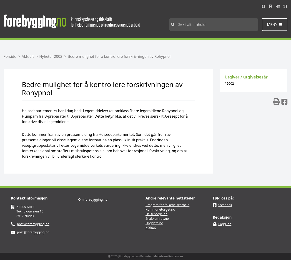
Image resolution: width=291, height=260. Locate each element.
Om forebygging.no (93, 199)
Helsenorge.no (157, 214)
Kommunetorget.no (160, 209)
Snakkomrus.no (157, 218)
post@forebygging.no (33, 224)
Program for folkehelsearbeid (167, 205)
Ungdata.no (154, 223)
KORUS (151, 227)
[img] (276, 101)
